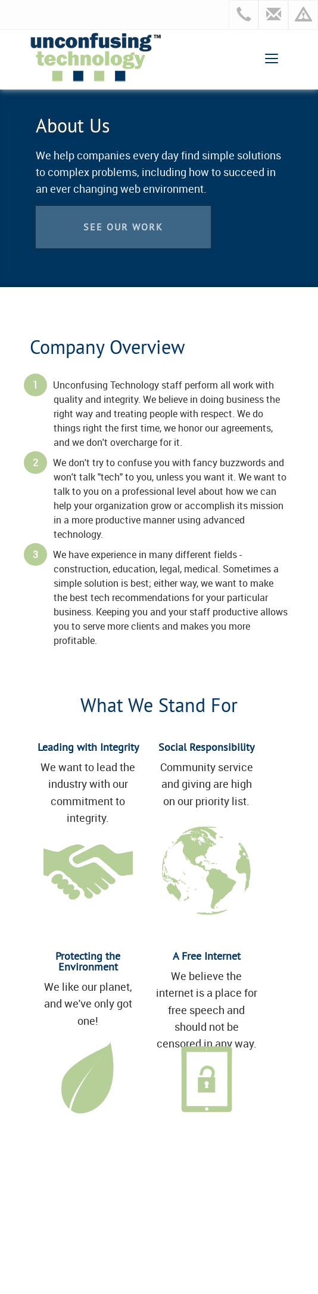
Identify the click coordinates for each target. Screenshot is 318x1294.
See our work (123, 227)
